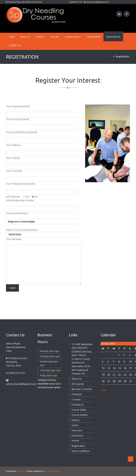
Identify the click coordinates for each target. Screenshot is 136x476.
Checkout (77, 394)
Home (11, 37)
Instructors (78, 435)
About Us (25, 37)
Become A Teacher (82, 389)
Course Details (73, 37)
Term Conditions (81, 451)
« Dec (103, 390)
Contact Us (15, 45)
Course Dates (93, 37)
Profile (75, 440)
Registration (113, 37)
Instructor (77, 430)
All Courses (78, 384)
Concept (40, 37)
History (55, 37)
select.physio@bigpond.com (97, 2)
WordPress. (21, 471)
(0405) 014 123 (76, 2)
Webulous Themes (52, 471)
